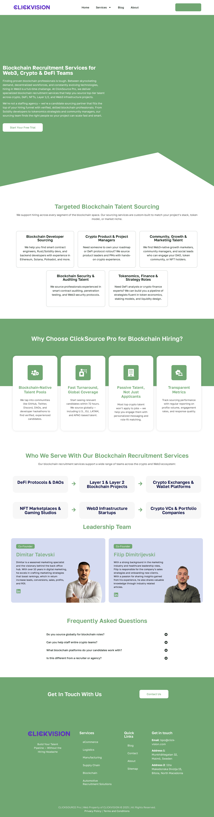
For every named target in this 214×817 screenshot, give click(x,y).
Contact (133, 753)
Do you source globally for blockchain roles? (75, 634)
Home (85, 7)
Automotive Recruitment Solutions (97, 782)
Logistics (88, 749)
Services (103, 7)
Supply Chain (91, 765)
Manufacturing (92, 757)
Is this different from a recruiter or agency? (73, 658)
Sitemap (133, 768)
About (135, 7)
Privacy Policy (92, 810)
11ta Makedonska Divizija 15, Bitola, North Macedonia (167, 769)
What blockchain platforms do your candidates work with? (84, 650)
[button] (107, 634)
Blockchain (90, 773)
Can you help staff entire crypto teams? (71, 642)
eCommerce (90, 742)
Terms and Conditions (116, 810)
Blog (121, 7)
